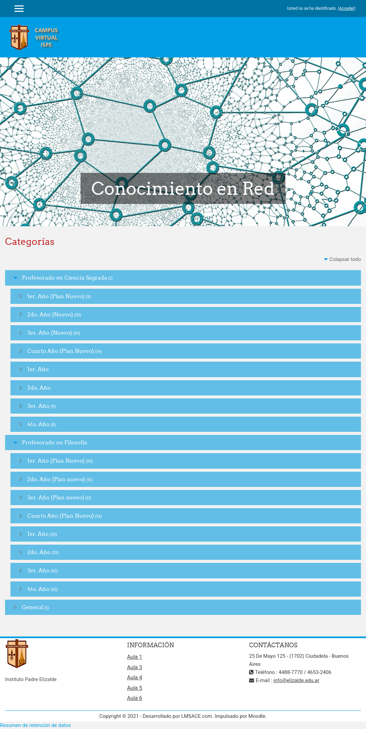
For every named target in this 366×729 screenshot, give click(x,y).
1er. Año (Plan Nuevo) (56, 296)
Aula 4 (134, 677)
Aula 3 (134, 667)
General (32, 607)
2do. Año (39, 387)
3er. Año (38, 405)
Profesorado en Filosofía (54, 442)
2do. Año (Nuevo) (50, 314)
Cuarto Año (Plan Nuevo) (60, 350)
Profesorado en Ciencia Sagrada (64, 277)
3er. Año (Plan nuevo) (55, 497)
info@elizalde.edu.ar (296, 680)
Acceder (346, 8)
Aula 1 (134, 657)
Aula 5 (134, 688)
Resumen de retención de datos (35, 725)
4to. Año (38, 424)
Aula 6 (134, 698)
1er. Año (38, 369)
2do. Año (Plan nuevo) (56, 479)
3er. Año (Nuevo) (49, 332)
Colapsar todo (345, 259)
